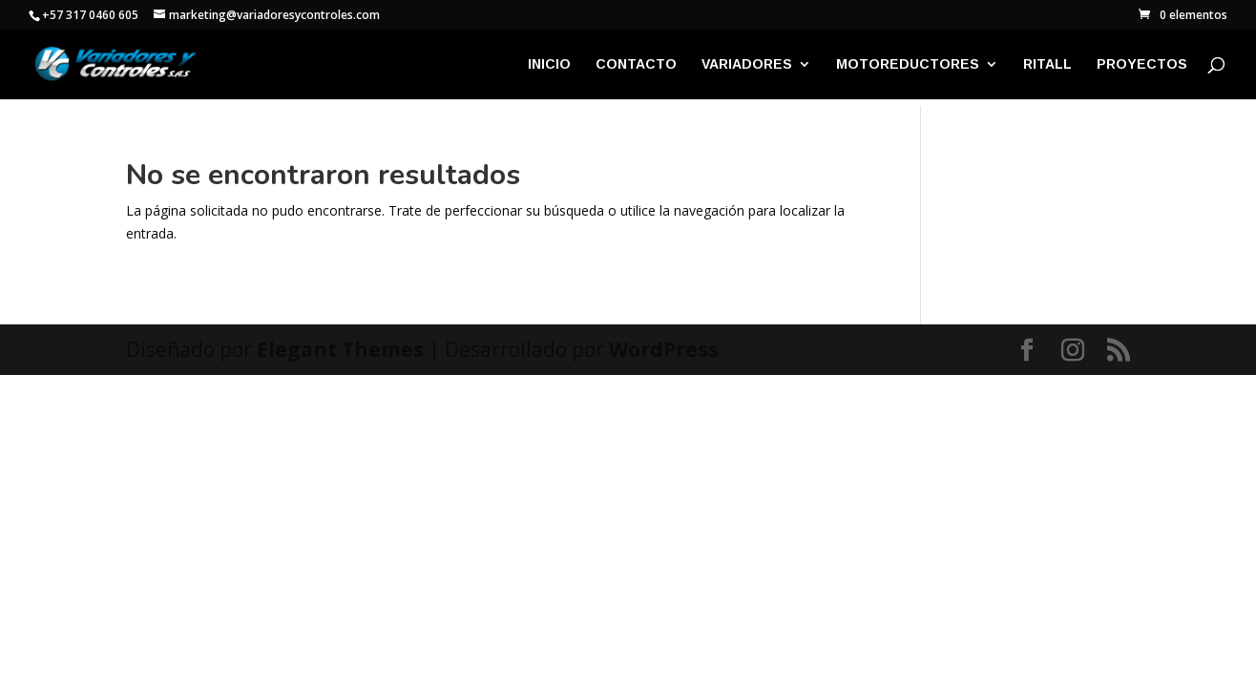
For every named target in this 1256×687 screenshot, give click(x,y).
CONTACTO (636, 64)
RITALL (1047, 64)
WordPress (664, 349)
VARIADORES (746, 64)
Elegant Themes (340, 349)
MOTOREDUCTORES (907, 64)
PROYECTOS (1142, 64)
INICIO (549, 64)
